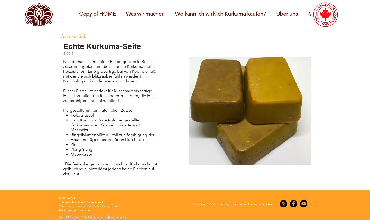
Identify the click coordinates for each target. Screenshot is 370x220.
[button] (145, 13)
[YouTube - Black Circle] (303, 203)
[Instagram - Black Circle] (283, 203)
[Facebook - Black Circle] (293, 203)
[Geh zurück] (73, 36)
